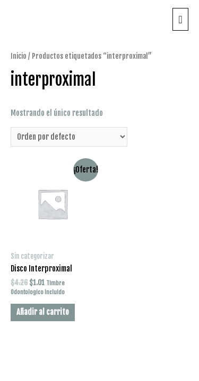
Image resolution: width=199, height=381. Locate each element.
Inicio (19, 55)
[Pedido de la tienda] (69, 137)
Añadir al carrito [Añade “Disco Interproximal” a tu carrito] (42, 312)
